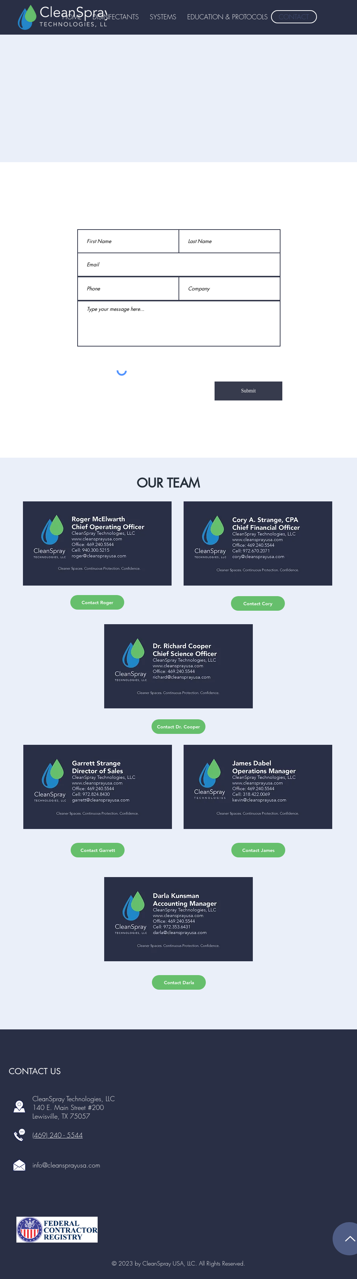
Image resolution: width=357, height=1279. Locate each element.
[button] (227, 16)
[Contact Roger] (97, 602)
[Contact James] (258, 850)
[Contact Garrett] (98, 850)
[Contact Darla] (179, 982)
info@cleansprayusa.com (66, 1165)
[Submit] (248, 391)
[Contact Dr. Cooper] (178, 726)
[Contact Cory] (258, 603)
